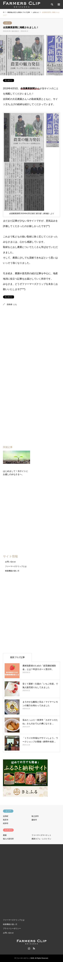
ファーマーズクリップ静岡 (25, 958)
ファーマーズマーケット (41, 835)
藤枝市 (34, 820)
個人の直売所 (8, 839)
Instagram (29, 948)
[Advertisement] (31, 340)
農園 (5, 835)
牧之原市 (35, 816)
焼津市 (5, 823)
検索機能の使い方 (12, 571)
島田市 (5, 820)
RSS (34, 948)
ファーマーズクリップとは (16, 566)
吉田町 (5, 816)
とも (15, 304)
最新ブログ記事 (17, 657)
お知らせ (7, 23)
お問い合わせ (10, 562)
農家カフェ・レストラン (41, 839)
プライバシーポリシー (12, 928)
